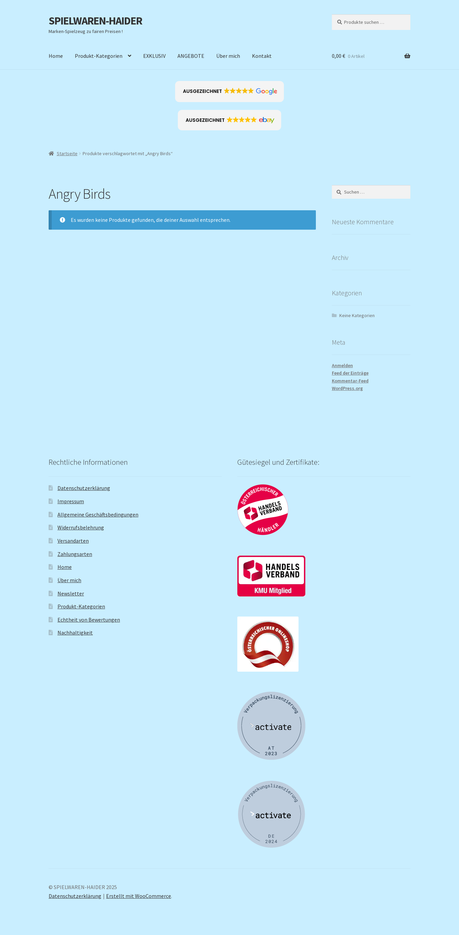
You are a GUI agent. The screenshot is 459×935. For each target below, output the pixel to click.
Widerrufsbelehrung (80, 527)
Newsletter (70, 593)
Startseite (67, 153)
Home (56, 55)
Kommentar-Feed (350, 381)
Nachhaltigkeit (75, 632)
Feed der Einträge (350, 373)
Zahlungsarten (74, 554)
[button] (229, 91)
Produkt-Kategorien (98, 55)
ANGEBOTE (190, 55)
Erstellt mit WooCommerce (138, 895)
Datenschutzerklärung (83, 488)
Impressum (70, 501)
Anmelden (342, 365)
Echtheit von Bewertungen (88, 619)
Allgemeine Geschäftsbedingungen (97, 514)
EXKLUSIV (154, 55)
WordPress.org (347, 388)
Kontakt (262, 55)
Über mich (228, 55)
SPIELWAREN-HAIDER (95, 21)
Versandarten (73, 540)
